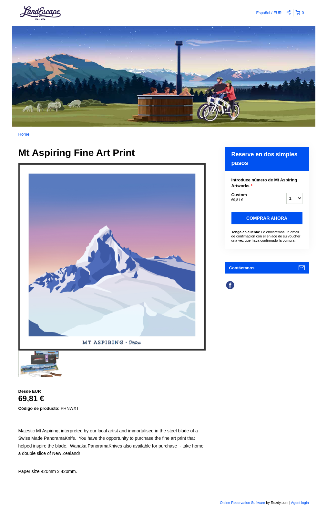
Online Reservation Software (242, 503)
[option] (41, 364)
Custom (250, 197)
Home (24, 134)
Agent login (300, 503)
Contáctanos (242, 267)
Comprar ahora (266, 218)
